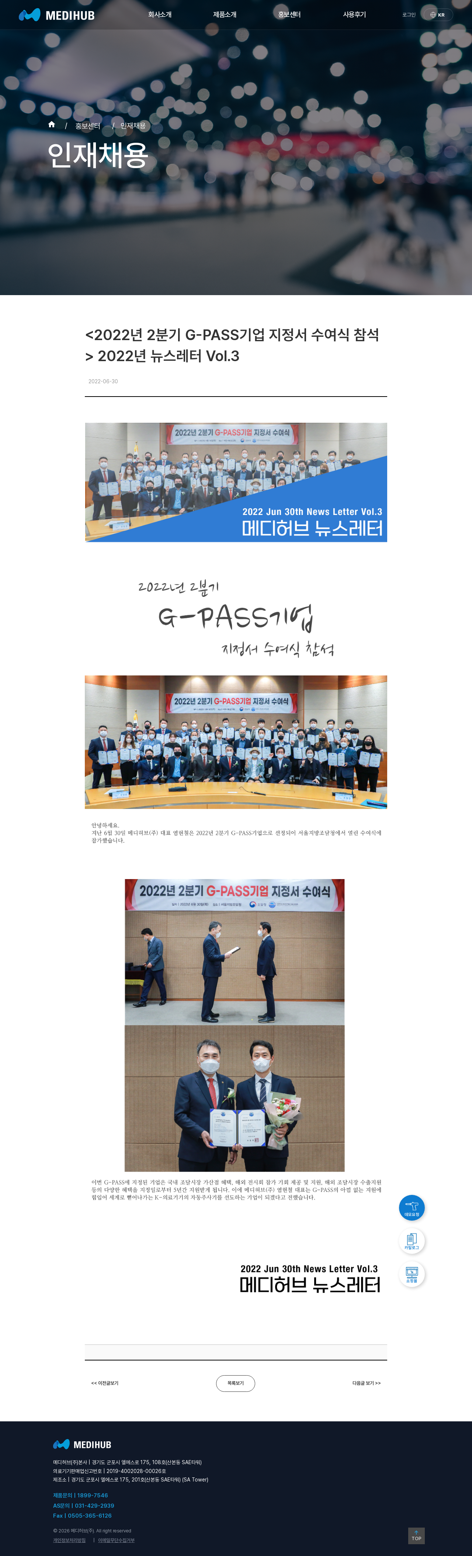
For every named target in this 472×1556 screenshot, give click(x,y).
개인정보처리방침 (69, 1540)
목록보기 (236, 1383)
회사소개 (159, 14)
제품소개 (224, 14)
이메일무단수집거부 (116, 1540)
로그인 (409, 15)
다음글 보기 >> (367, 1383)
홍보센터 (289, 14)
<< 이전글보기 (104, 1383)
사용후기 (354, 14)
